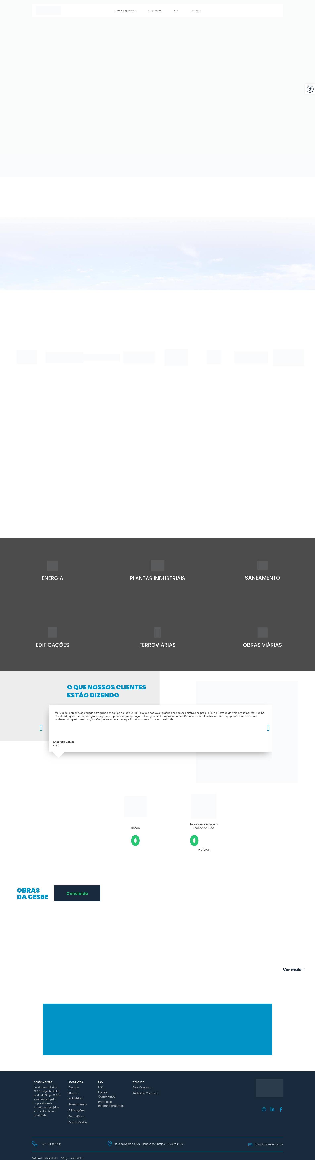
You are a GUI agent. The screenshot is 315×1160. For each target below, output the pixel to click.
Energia (73, 1087)
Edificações (75, 1107)
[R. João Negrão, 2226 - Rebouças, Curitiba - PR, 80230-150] (109, 1138)
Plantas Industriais (75, 1094)
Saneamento (76, 1101)
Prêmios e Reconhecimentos (109, 1099)
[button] (44, 728)
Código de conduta (72, 1152)
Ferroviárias (76, 1112)
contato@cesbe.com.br (269, 1139)
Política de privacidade (44, 1152)
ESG (176, 10)
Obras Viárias (77, 1117)
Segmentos (155, 10)
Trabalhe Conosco (144, 1092)
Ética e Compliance (110, 1092)
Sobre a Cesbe (43, 1082)
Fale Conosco (141, 1087)
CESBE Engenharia (125, 10)
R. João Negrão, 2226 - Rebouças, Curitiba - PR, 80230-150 (149, 1138)
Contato (195, 10)
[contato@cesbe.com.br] (250, 1139)
